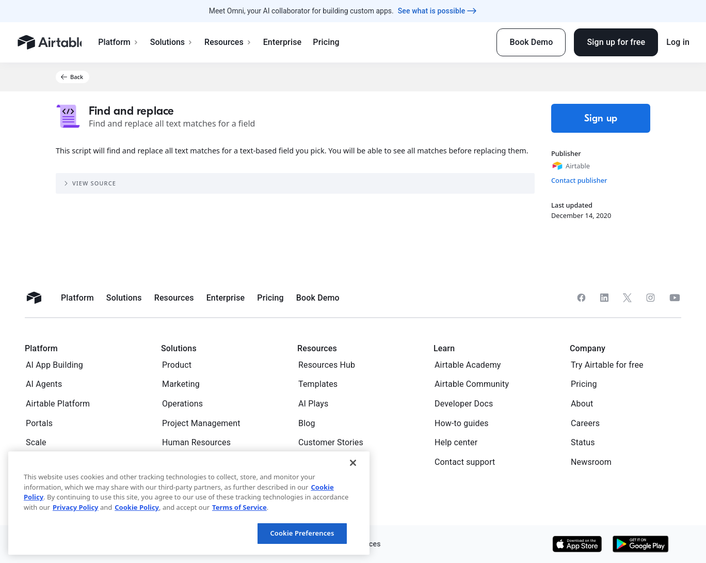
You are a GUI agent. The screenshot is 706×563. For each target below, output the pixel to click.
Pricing (331, 42)
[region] (189, 503)
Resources (233, 42)
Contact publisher (579, 180)
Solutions (176, 42)
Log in (677, 42)
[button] (72, 77)
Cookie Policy (137, 507)
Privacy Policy (76, 507)
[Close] (353, 462)
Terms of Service (239, 507)
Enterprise (287, 42)
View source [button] (89, 183)
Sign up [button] (600, 118)
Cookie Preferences (302, 533)
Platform (123, 42)
